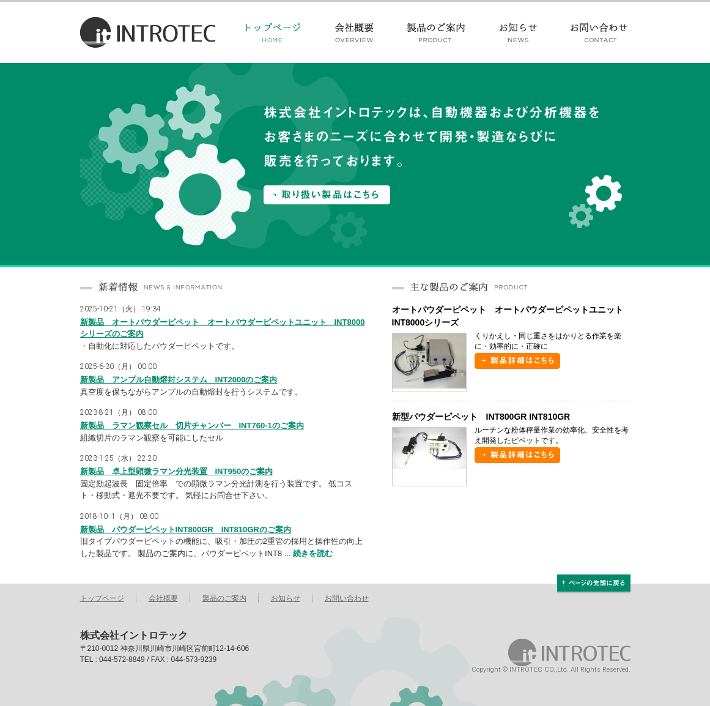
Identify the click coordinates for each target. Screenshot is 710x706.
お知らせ (519, 32)
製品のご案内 (438, 32)
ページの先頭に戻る (593, 583)
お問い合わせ (591, 32)
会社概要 (354, 32)
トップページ (281, 32)
